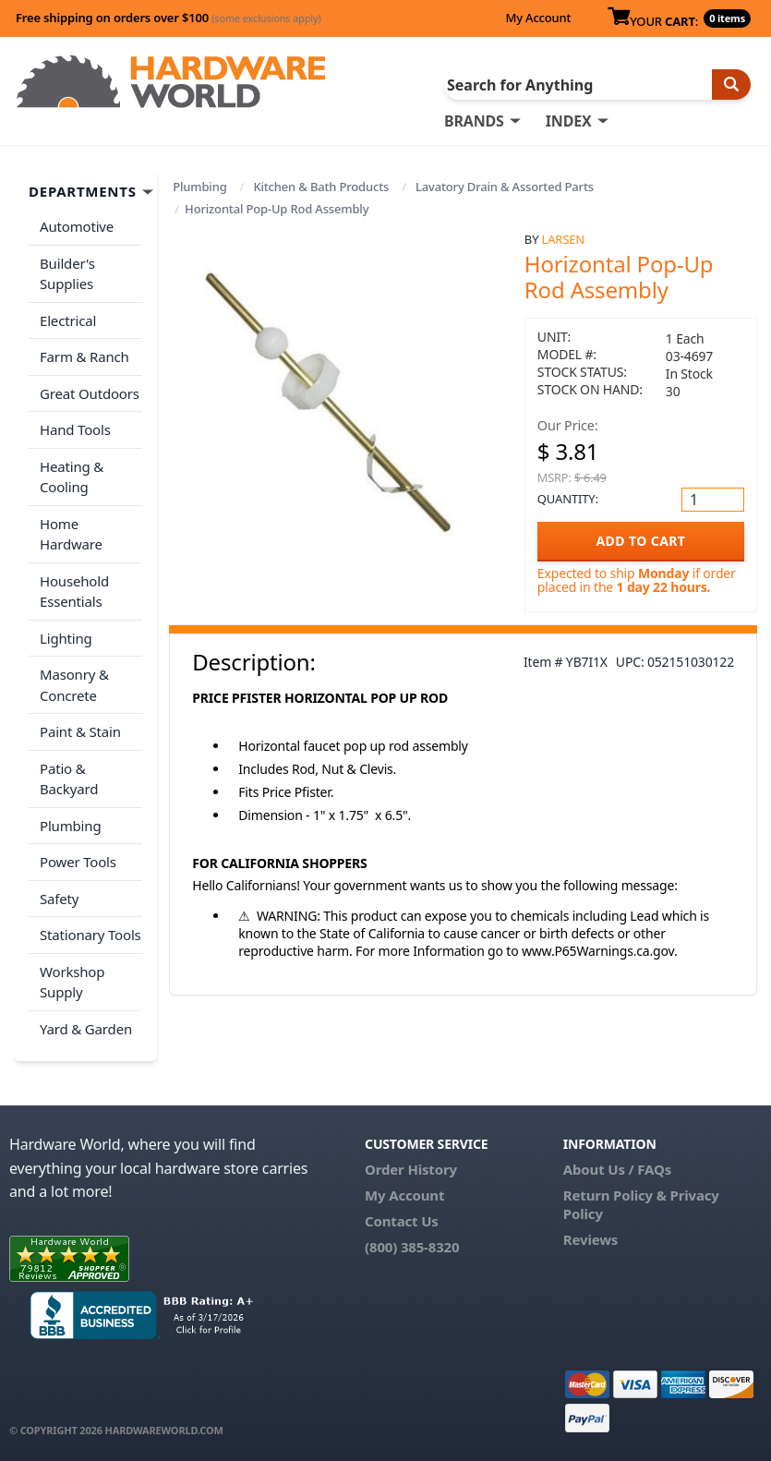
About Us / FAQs (617, 1169)
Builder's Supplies (67, 274)
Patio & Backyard (69, 779)
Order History (411, 1169)
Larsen (563, 239)
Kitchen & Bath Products (321, 186)
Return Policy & (615, 1195)
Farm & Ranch (84, 356)
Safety (59, 898)
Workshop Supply (72, 982)
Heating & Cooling (71, 477)
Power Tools (78, 861)
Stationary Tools (90, 934)
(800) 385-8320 (412, 1247)
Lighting (66, 638)
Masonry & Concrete (74, 685)
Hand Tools (75, 429)
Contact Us (402, 1221)
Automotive (77, 226)
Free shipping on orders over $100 (168, 17)
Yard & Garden (86, 1029)
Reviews (590, 1239)
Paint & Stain (80, 731)
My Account (538, 17)
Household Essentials (74, 591)
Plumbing (199, 186)
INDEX (569, 121)
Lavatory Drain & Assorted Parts (505, 186)
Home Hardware (71, 534)
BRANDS (474, 121)
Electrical (68, 320)
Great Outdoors (89, 393)
